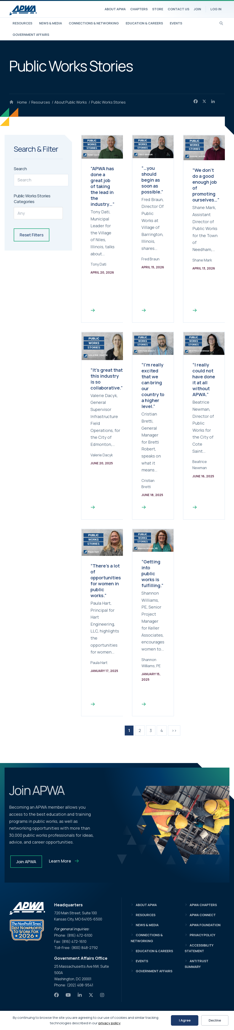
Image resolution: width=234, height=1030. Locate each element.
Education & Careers (144, 23)
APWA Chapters (203, 905)
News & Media (50, 23)
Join (197, 9)
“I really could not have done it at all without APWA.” (203, 379)
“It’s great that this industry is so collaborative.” (106, 379)
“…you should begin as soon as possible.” (152, 180)
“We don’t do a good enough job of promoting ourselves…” (205, 185)
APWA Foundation (205, 925)
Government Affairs (31, 34)
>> (174, 730)
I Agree (185, 1020)
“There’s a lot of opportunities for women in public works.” (105, 581)
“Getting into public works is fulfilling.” (152, 573)
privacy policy (109, 1023)
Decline (215, 1020)
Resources (22, 23)
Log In (215, 9)
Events (176, 23)
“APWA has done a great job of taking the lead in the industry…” (102, 186)
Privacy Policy (202, 935)
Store (157, 9)
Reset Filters (31, 235)
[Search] (221, 23)
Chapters (139, 9)
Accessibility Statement (199, 948)
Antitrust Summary (196, 964)
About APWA (115, 9)
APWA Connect (203, 915)
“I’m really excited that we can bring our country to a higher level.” (152, 385)
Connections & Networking (94, 23)
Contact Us (178, 9)
